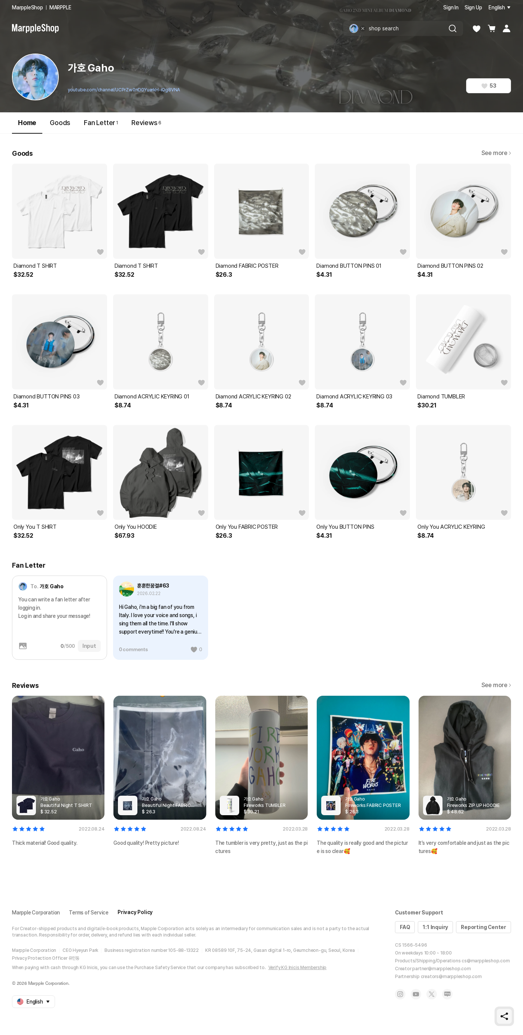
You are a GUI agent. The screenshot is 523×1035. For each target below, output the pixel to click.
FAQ (405, 927)
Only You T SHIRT (35, 526)
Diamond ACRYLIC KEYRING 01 (152, 396)
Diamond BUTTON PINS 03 (46, 396)
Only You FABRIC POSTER (247, 526)
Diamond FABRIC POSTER (247, 265)
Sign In (451, 7)
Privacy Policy (135, 912)
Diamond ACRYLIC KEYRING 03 (354, 396)
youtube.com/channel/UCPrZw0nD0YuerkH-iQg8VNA (124, 89)
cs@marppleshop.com (486, 960)
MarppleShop (27, 7)
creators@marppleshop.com (451, 976)
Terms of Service (89, 913)
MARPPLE (60, 7)
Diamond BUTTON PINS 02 (450, 265)
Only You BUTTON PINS (345, 526)
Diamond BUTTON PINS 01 (348, 265)
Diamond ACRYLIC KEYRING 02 (253, 396)
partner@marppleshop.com (441, 968)
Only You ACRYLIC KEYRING (451, 526)
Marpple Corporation (36, 913)
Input (89, 646)
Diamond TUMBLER (441, 396)
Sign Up (473, 7)
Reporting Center (483, 927)
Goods (60, 123)
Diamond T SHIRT (35, 265)
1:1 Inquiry (435, 927)
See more (496, 153)
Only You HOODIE (136, 526)
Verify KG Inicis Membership (297, 967)
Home (27, 126)
